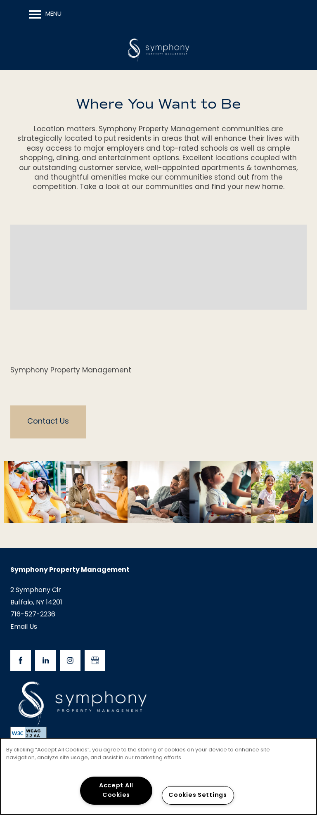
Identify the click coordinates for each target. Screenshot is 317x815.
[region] (158, 776)
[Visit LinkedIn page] (45, 660)
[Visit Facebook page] (20, 660)
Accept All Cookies (116, 791)
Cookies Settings (197, 795)
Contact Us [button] (48, 422)
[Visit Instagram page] (70, 660)
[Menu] (45, 14)
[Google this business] (95, 660)
